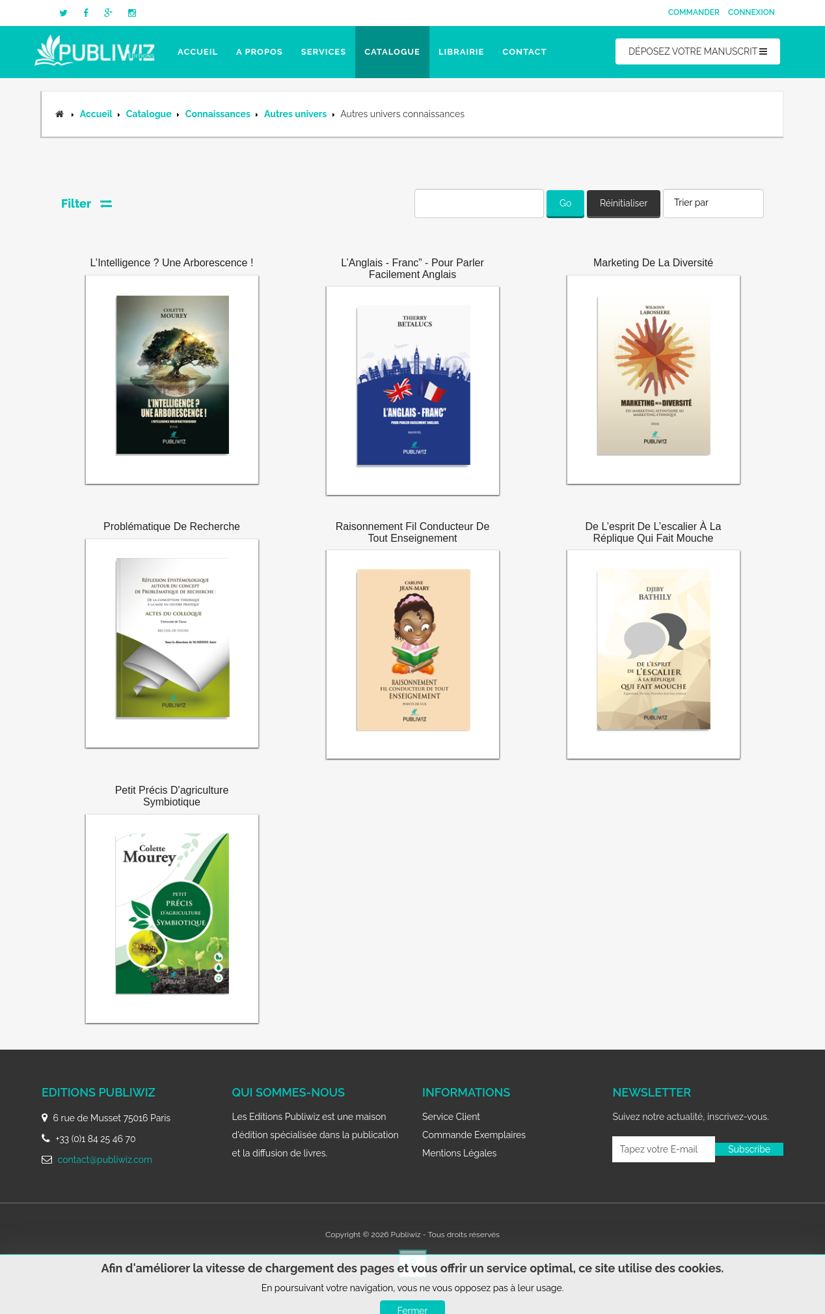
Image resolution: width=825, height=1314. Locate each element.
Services (323, 52)
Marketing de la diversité (653, 262)
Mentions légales (459, 1153)
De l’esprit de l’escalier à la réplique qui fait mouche (654, 532)
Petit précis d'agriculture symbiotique (172, 796)
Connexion (751, 12)
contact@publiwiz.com (105, 1159)
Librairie (461, 52)
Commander (694, 12)
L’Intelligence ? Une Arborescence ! (172, 262)
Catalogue (392, 52)
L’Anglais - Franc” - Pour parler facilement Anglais (412, 268)
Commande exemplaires (474, 1135)
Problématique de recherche (171, 526)
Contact (524, 52)
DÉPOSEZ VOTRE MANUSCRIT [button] (698, 51)
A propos (259, 52)
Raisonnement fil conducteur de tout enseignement (413, 532)
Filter (86, 203)
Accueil (198, 52)
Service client (451, 1116)
